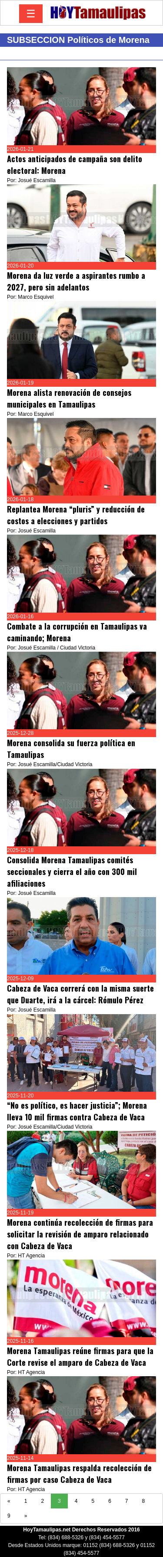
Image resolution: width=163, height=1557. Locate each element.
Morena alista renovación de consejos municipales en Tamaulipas (69, 398)
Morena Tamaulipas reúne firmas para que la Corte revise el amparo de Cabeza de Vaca (80, 1356)
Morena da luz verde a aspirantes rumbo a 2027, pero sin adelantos (76, 281)
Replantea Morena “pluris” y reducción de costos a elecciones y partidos (76, 514)
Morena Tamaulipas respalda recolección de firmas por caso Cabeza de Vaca (79, 1473)
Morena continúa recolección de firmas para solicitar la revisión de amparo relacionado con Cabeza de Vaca (80, 1234)
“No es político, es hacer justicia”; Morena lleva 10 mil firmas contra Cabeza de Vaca (77, 1111)
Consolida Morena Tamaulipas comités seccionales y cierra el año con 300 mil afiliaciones (72, 871)
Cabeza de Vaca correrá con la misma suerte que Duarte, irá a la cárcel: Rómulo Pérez (80, 994)
